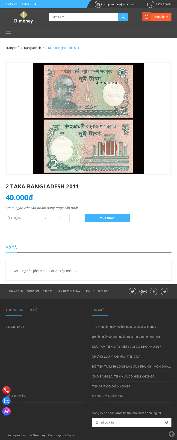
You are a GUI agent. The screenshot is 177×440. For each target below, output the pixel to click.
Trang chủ (16, 291)
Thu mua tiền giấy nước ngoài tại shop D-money (124, 326)
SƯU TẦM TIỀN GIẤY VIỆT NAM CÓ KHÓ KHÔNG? (126, 346)
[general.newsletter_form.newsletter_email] (131, 422)
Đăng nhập (29, 4)
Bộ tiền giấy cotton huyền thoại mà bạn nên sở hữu (126, 336)
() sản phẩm (160, 17)
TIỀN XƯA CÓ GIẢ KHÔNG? (111, 386)
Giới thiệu (104, 291)
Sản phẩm (33, 291)
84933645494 (15, 326)
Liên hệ (89, 291)
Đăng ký (11, 4)
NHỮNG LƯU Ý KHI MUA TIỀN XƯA (116, 356)
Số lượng (14, 218)
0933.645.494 (163, 4)
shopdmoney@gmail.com (120, 4)
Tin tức (47, 291)
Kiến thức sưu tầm (68, 291)
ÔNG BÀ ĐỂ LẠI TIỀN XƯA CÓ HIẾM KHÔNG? (123, 376)
